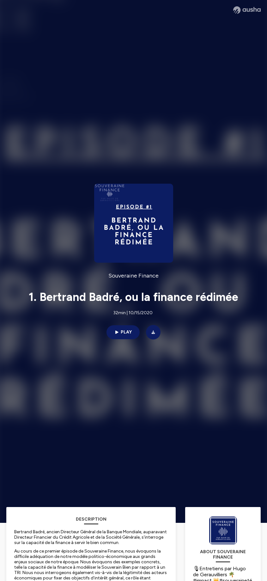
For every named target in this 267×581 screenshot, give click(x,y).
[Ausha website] (247, 10)
